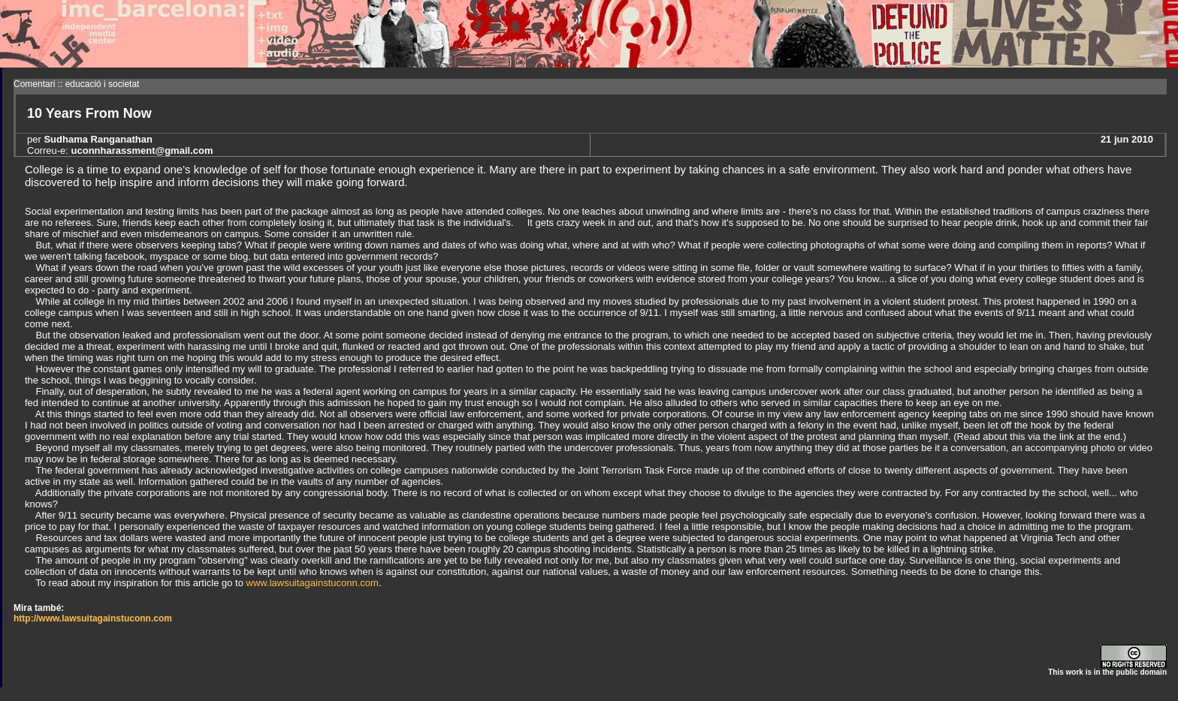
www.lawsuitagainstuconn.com (312, 582)
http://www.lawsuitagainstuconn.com (93, 618)
